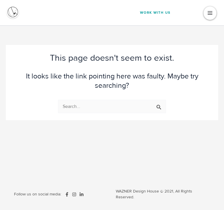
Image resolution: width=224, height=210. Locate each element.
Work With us (155, 12)
